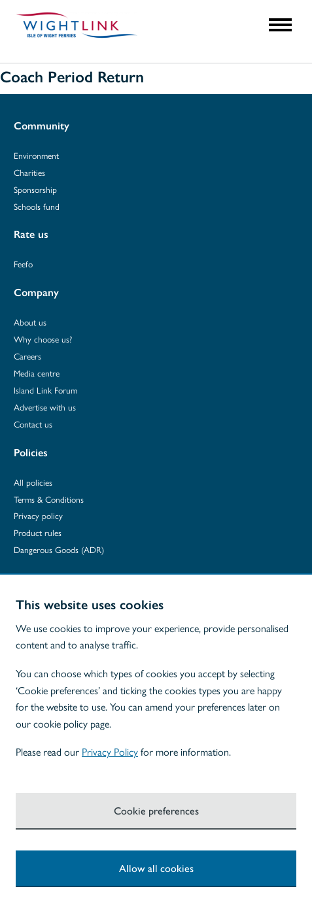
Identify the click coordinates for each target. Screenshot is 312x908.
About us (30, 322)
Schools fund (37, 206)
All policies (33, 482)
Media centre (37, 373)
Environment (36, 155)
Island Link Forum (45, 390)
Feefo (23, 264)
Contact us (33, 424)
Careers (27, 356)
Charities (29, 172)
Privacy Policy (110, 751)
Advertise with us (45, 407)
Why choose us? (43, 339)
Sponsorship (35, 189)
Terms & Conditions (49, 499)
